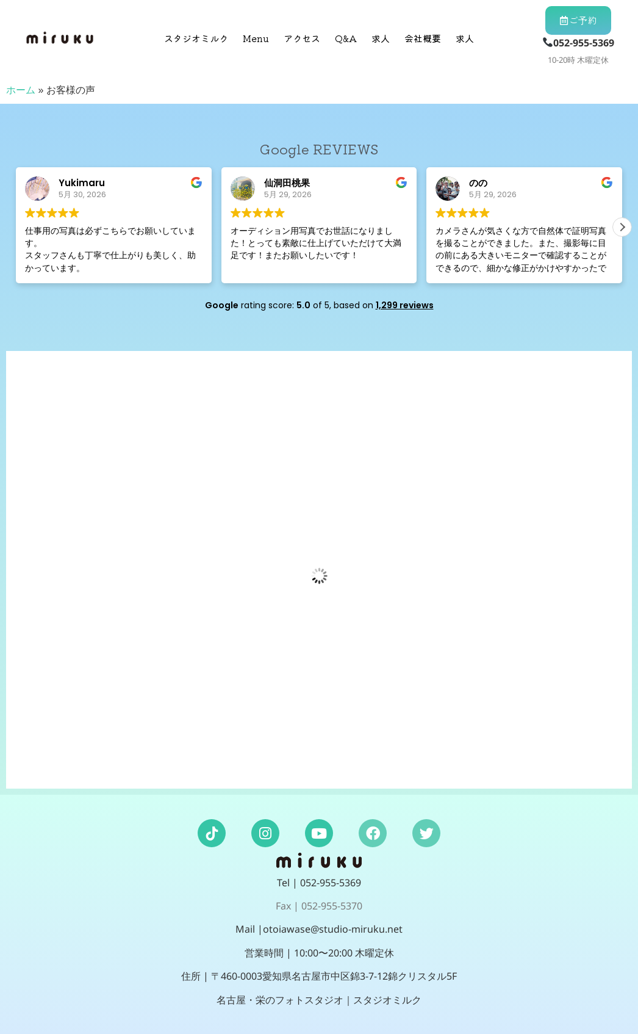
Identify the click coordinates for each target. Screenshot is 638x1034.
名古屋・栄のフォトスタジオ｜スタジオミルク (319, 1000)
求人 (380, 38)
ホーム (20, 90)
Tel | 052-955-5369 (319, 882)
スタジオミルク (196, 38)
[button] (622, 227)
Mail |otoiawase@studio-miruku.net (319, 929)
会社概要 (422, 38)
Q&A (346, 38)
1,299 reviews (405, 305)
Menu (256, 38)
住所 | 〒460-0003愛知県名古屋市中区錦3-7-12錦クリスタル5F (319, 976)
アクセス (302, 38)
